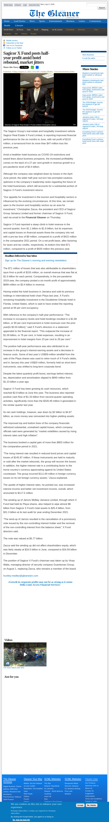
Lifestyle (19, 25)
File (74, 124)
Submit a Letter (91, 801)
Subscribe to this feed (14, 43)
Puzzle (26, 799)
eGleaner (18, 5)
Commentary (95, 21)
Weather (68, 794)
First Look (68, 791)
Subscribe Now (34, 5)
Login (25, 5)
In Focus (20, 30)
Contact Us (89, 791)
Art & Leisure (57, 30)
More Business (88, 55)
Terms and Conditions (93, 799)
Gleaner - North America (53, 791)
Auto (29, 30)
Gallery (26, 796)
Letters (82, 21)
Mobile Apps (8, 5)
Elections (81, 30)
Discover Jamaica (71, 786)
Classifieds (70, 30)
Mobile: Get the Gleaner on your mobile (33, 784)
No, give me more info (21, 820)
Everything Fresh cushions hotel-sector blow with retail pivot (93, 134)
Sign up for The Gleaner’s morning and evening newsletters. (36, 260)
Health (7, 25)
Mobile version (12, 41)
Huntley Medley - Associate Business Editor (57, 72)
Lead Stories (19, 21)
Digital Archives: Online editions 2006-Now (12, 788)
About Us (88, 788)
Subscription (90, 796)
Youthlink (47, 794)
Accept (80, 805)
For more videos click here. (14, 668)
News (32, 21)
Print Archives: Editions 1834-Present (12, 798)
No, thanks (91, 805)
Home (7, 21)
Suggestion (89, 793)
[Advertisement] (40, 608)
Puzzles (34, 34)
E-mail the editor (89, 58)
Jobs (16, 34)
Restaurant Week (71, 783)
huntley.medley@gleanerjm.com (20, 575)
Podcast (24, 34)
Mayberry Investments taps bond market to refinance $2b (93, 75)
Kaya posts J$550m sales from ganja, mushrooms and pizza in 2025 (93, 90)
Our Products (90, 783)
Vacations (7, 34)
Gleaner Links (91, 779)
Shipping (44, 30)
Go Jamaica (49, 788)
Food (36, 30)
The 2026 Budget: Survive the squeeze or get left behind (93, 104)
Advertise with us (91, 786)
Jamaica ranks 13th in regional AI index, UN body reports (93, 119)
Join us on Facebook (14, 45)
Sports (42, 21)
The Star (47, 783)
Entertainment (55, 21)
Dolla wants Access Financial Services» (40, 585)
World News (8, 30)
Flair (96, 30)
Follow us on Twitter (14, 48)
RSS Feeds (28, 794)
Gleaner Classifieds (51, 786)
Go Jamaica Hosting (72, 788)
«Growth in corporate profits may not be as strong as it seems (40, 582)
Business (70, 21)
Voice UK (47, 796)
